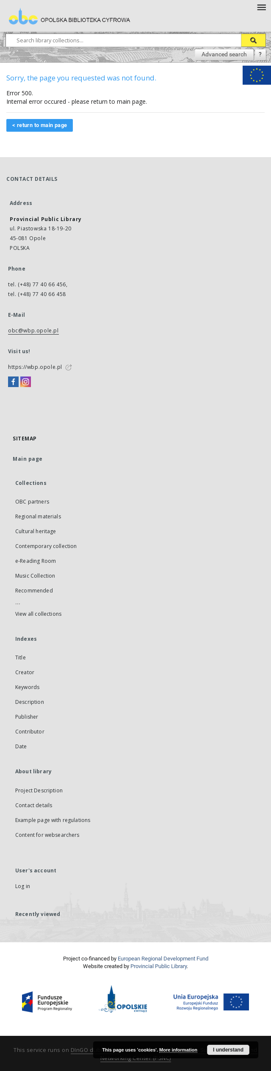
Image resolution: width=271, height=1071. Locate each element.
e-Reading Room (35, 561)
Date (21, 746)
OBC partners (32, 501)
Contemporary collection (46, 546)
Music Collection (35, 575)
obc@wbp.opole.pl (33, 330)
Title (20, 657)
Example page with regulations (52, 820)
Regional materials (38, 516)
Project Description (39, 790)
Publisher (26, 716)
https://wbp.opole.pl (35, 367)
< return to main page (39, 125)
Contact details (33, 805)
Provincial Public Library (158, 966)
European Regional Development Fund (163, 958)
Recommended (34, 590)
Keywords (27, 687)
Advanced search (224, 54)
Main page (28, 458)
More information (178, 1049)
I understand (228, 1050)
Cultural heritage (35, 531)
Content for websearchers (47, 835)
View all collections (38, 613)
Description (29, 702)
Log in (22, 886)
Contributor (29, 731)
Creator (24, 672)
